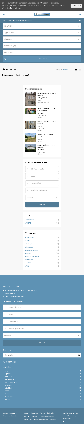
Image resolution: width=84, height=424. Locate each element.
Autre (28, 240)
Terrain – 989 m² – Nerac (46, 134)
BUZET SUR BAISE (11, 381)
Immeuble (29, 246)
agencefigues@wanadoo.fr (15, 295)
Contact (27, 415)
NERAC (7, 392)
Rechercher (25, 59)
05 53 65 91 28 (10, 292)
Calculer (42, 204)
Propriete (29, 259)
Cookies (53, 418)
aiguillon (8, 372)
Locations (35, 412)
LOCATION (30, 220)
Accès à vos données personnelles (36, 418)
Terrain (28, 262)
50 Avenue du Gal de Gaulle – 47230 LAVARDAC (21, 289)
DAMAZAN (8, 384)
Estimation (50, 412)
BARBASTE (8, 375)
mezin (7, 390)
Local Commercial (32, 249)
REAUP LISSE (9, 395)
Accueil (26, 412)
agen (6, 370)
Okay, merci (76, 6)
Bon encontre (9, 378)
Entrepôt (29, 243)
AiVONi (75, 412)
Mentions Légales (47, 415)
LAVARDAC (8, 387)
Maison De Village (32, 256)
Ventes (42, 412)
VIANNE (7, 398)
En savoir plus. (22, 8)
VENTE (28, 223)
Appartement (30, 237)
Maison (28, 253)
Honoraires (35, 415)
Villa (27, 265)
